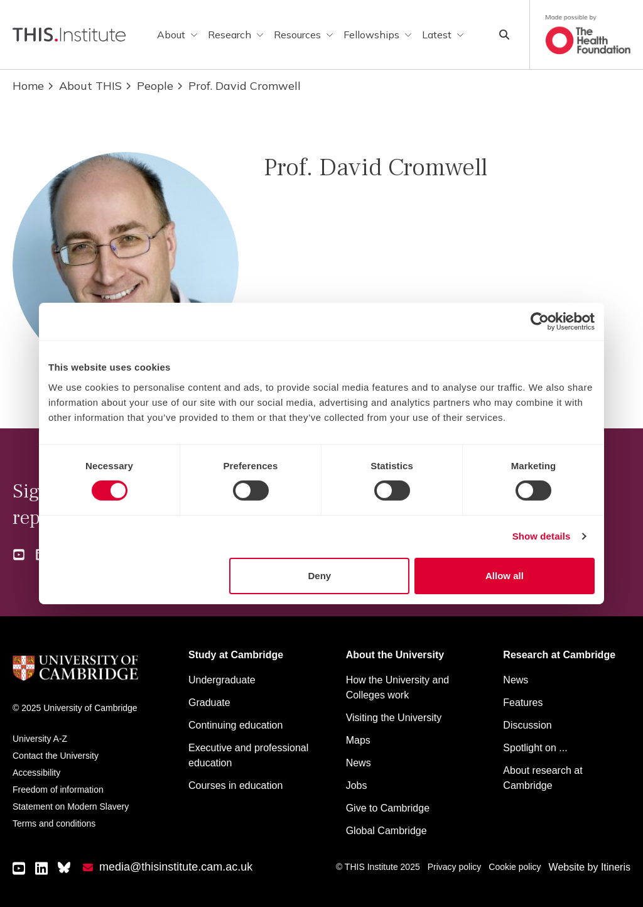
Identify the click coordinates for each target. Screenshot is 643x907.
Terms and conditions (54, 823)
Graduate (209, 702)
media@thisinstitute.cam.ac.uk (175, 867)
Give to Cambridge (388, 808)
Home (28, 86)
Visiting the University (394, 717)
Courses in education (235, 785)
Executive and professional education (248, 755)
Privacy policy (455, 867)
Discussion (527, 725)
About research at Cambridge (542, 778)
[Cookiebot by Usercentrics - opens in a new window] (540, 321)
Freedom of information (58, 790)
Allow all (504, 575)
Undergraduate (222, 680)
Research (236, 34)
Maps (358, 740)
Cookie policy (515, 867)
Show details (541, 536)
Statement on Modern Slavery (71, 806)
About (177, 34)
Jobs (356, 785)
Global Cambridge (386, 830)
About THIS (84, 86)
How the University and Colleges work (398, 687)
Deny (320, 575)
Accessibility (36, 773)
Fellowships (377, 34)
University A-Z (40, 739)
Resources (303, 34)
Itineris (615, 867)
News (358, 763)
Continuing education (235, 725)
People (148, 86)
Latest (443, 34)
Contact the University (56, 756)
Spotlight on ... (535, 747)
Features (523, 702)
